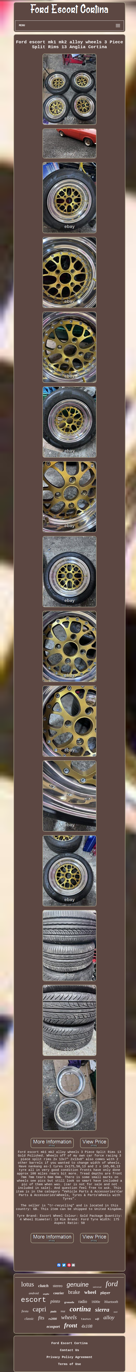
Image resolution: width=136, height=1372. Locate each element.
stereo (57, 1285)
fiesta (24, 1311)
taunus (86, 1319)
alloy (108, 1317)
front (70, 1325)
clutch (43, 1285)
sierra (102, 1309)
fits (41, 1317)
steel (115, 1312)
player (105, 1293)
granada (69, 1302)
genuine (78, 1284)
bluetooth (111, 1302)
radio (82, 1301)
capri (39, 1309)
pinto (55, 1301)
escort (33, 1300)
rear (63, 1311)
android (34, 1293)
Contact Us (69, 1350)
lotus (27, 1284)
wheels (69, 1317)
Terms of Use (69, 1364)
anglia (46, 1294)
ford (112, 1284)
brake (74, 1292)
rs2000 (53, 1318)
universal (97, 1287)
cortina (80, 1309)
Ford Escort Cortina (69, 1343)
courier (58, 1293)
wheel (90, 1292)
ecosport (53, 1326)
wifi (97, 1318)
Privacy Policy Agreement (69, 1357)
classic (29, 1318)
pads (54, 1311)
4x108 (86, 1326)
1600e (95, 1302)
